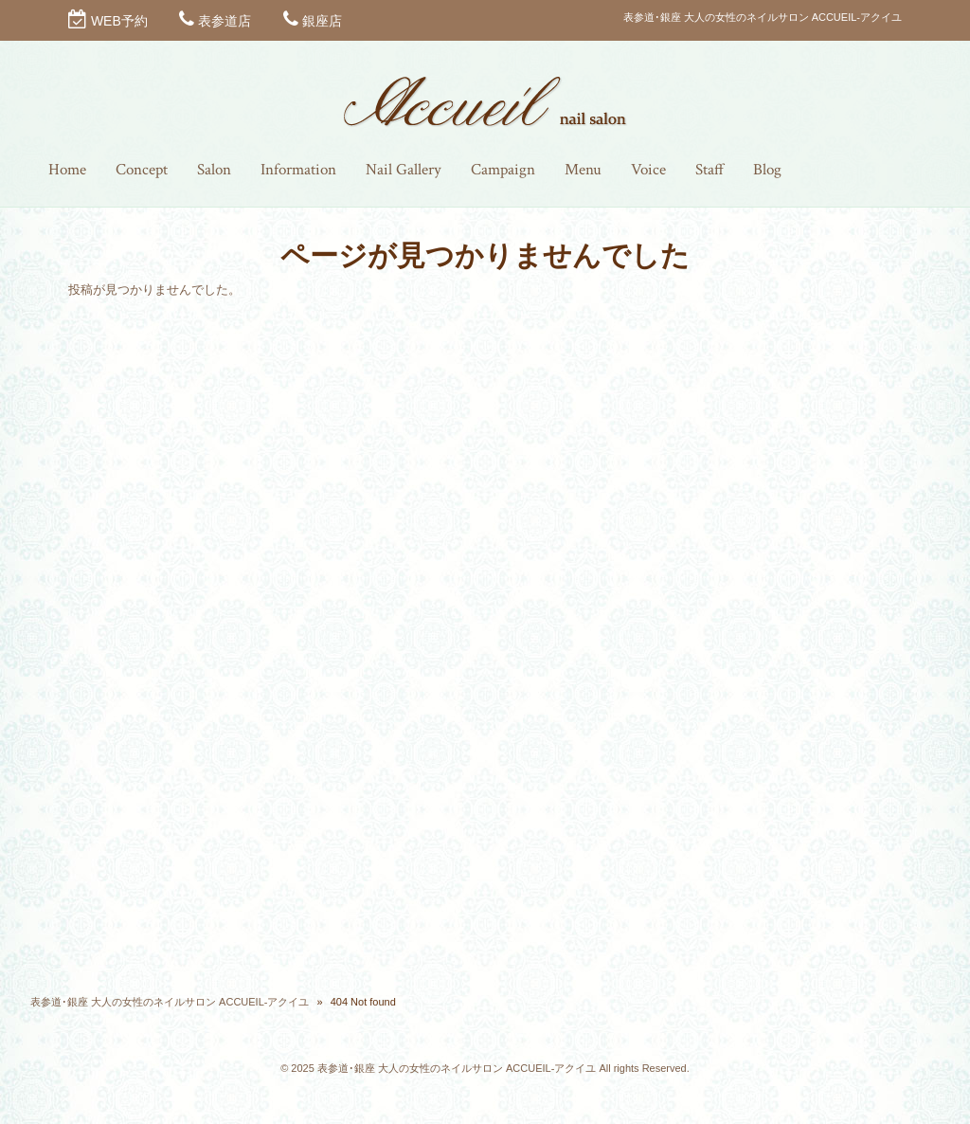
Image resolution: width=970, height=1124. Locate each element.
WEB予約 (119, 20)
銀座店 (322, 20)
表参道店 (224, 20)
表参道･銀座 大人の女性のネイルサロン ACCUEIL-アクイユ (169, 1001)
